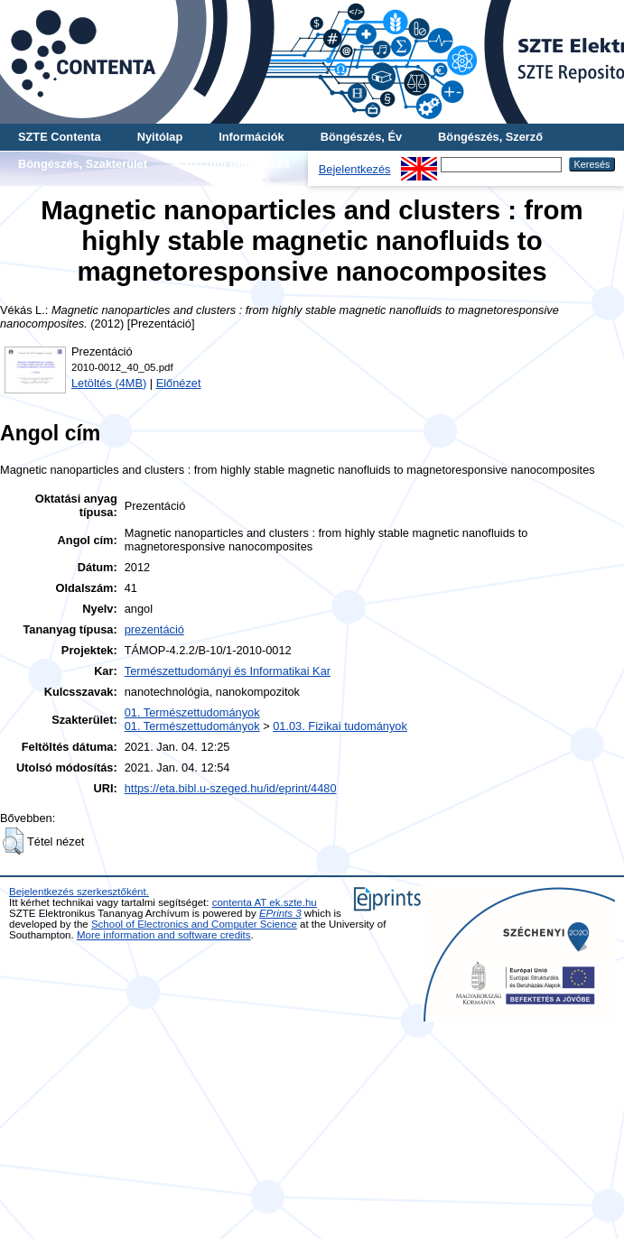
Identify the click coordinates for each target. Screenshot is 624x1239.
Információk (251, 136)
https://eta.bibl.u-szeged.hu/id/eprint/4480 (231, 788)
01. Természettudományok (192, 712)
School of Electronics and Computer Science (194, 924)
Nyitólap (159, 136)
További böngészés (236, 164)
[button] (13, 841)
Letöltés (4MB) (108, 383)
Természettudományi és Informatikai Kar (228, 671)
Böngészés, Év (361, 136)
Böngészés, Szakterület (82, 164)
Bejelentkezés (355, 169)
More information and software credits (164, 934)
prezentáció (154, 629)
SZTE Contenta (59, 136)
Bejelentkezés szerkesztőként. (79, 891)
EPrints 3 (280, 913)
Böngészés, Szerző (490, 136)
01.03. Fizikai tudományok (340, 726)
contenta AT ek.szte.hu (264, 902)
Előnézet (178, 383)
